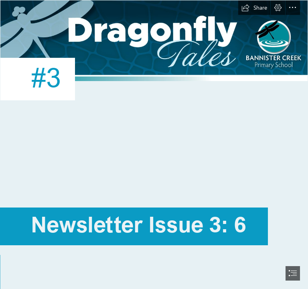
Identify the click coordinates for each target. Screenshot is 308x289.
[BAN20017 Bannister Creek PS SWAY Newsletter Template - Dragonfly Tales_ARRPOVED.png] (154, 62)
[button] (254, 7)
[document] (154, 144)
